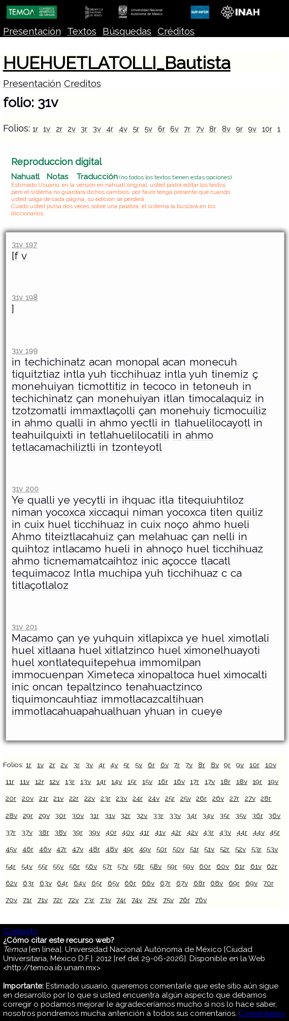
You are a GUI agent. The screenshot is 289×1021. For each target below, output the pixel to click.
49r (128, 849)
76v (201, 900)
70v (11, 900)
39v (94, 832)
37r (11, 832)
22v (89, 798)
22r (74, 798)
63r (28, 883)
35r (224, 815)
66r (130, 883)
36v (274, 815)
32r (125, 815)
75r (152, 900)
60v (222, 866)
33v (175, 815)
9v (252, 128)
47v (77, 849)
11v (24, 781)
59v (188, 866)
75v (168, 900)
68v (216, 883)
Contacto (20, 931)
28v (11, 815)
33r (158, 815)
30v (78, 815)
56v (91, 866)
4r (109, 128)
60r (205, 866)
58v (156, 866)
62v (11, 883)
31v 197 (24, 244)
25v (185, 798)
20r (11, 798)
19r (257, 781)
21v (58, 798)
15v (147, 781)
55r (43, 866)
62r (272, 866)
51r (194, 849)
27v (250, 798)
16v (179, 781)
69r (234, 883)
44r (242, 832)
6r (161, 128)
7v (200, 128)
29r (28, 815)
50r (161, 849)
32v (141, 815)
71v (43, 900)
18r (225, 781)
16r (163, 781)
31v (110, 815)
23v (121, 798)
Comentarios (262, 1013)
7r (187, 128)
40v (128, 832)
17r (194, 781)
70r (268, 883)
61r (240, 866)
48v (112, 849)
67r (165, 883)
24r (138, 798)
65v (113, 883)
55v (58, 866)
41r (144, 832)
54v (27, 866)
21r (43, 798)
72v (73, 900)
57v (122, 866)
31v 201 (24, 626)
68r (199, 883)
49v (145, 849)
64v (80, 883)
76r (184, 900)
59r (172, 866)
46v (45, 849)
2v (72, 128)
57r (107, 866)
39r (77, 832)
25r (170, 798)
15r (132, 781)
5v (148, 128)
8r (212, 128)
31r (94, 815)
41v (160, 832)
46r (28, 849)
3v (97, 128)
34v (208, 815)
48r (94, 849)
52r (225, 849)
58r (139, 866)
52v (240, 849)
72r (57, 900)
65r (96, 883)
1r (35, 128)
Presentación (32, 31)
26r (201, 798)
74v (137, 900)
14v (116, 781)
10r (267, 128)
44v (259, 832)
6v (174, 128)
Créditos (176, 31)
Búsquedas (127, 31)
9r (239, 128)
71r (27, 900)
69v (251, 883)
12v (54, 781)
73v (105, 900)
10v (270, 765)
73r (89, 900)
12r (39, 781)
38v (60, 832)
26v (218, 798)
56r (74, 866)
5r (136, 128)
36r (257, 815)
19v (273, 781)
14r (101, 781)
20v (28, 798)
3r (84, 128)
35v (240, 815)
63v (46, 883)
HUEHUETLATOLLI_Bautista (117, 63)
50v (178, 849)
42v (192, 832)
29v (44, 815)
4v (123, 128)
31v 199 (25, 350)
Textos (82, 31)
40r (111, 832)
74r (121, 900)
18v (241, 781)
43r (208, 832)
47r (61, 849)
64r (62, 883)
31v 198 (25, 297)
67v (182, 883)
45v (11, 849)
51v (209, 849)
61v (256, 866)
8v (226, 128)
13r (70, 781)
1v (46, 128)
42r (176, 832)
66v (148, 883)
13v (85, 781)
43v (225, 832)
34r (191, 815)
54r (11, 866)
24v (153, 798)
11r (10, 781)
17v (210, 781)
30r (60, 815)
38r (43, 832)
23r (106, 798)
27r (234, 798)
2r (59, 128)
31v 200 (25, 488)
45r (275, 832)
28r (266, 798)
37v (27, 832)
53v (272, 849)
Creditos (82, 83)
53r (256, 849)
